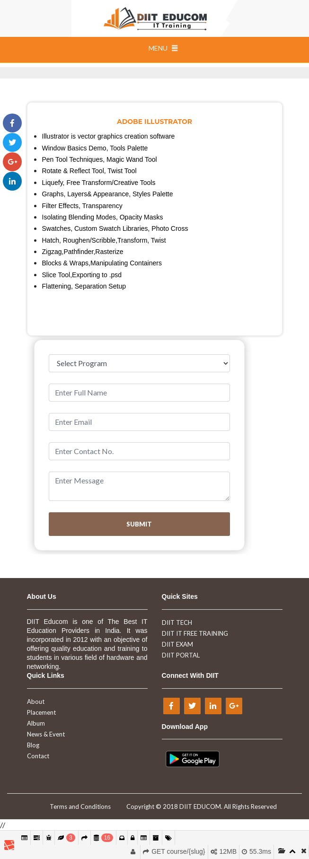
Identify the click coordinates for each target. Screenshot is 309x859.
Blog (33, 745)
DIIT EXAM (177, 644)
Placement (41, 712)
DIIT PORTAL (181, 655)
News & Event (46, 734)
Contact (38, 756)
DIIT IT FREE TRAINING (195, 633)
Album (36, 723)
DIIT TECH (177, 622)
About (35, 701)
